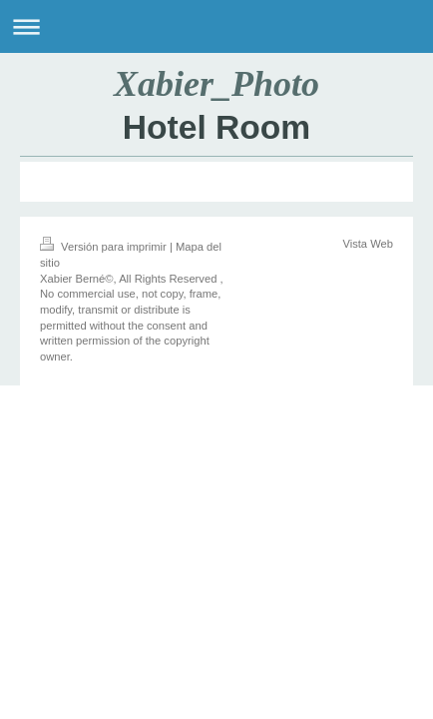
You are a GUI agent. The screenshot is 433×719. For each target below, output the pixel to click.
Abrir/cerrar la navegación (216, 26)
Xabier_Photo (216, 84)
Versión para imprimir (105, 247)
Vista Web (367, 244)
